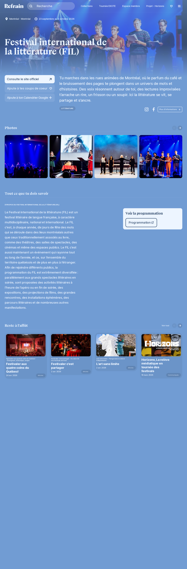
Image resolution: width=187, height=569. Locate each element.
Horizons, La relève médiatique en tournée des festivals (156, 365)
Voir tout (165, 325)
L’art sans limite (108, 364)
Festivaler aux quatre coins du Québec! (17, 367)
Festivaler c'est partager (62, 366)
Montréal (14, 18)
